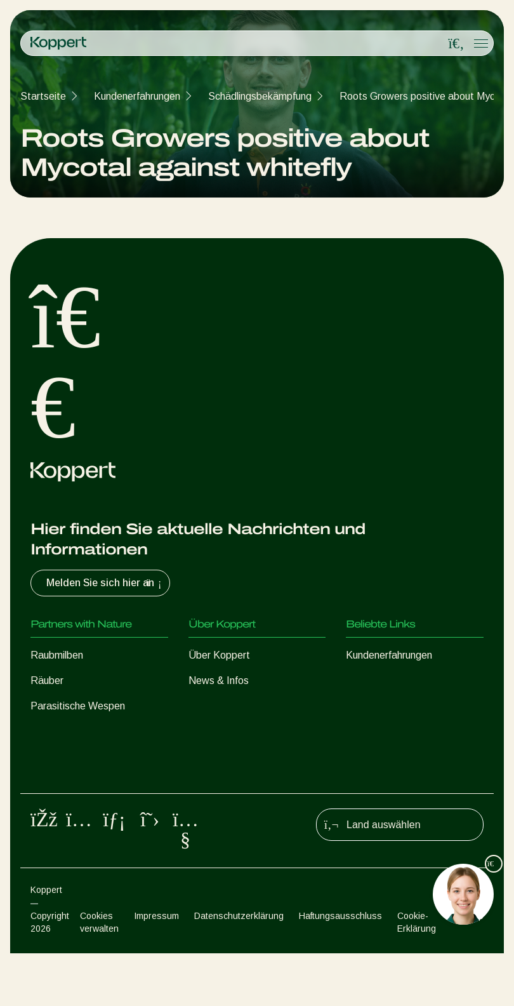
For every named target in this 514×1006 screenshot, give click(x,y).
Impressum (156, 968)
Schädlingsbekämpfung (260, 96)
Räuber (46, 680)
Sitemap (467, 968)
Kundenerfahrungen (137, 96)
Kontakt (206, 731)
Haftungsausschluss (340, 968)
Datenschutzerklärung (239, 968)
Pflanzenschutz (64, 782)
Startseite (43, 96)
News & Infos (218, 680)
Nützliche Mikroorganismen (90, 756)
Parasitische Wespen (77, 706)
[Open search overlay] (456, 44)
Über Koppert (219, 655)
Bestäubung (57, 807)
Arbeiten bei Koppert (235, 706)
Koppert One (375, 680)
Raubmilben (56, 655)
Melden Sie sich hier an (105, 583)
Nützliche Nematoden (79, 731)
